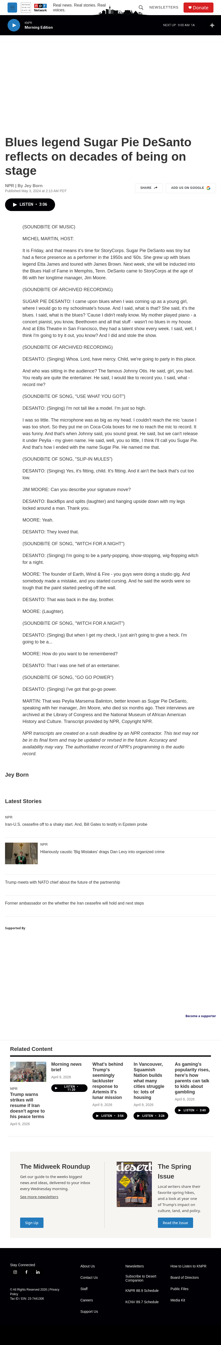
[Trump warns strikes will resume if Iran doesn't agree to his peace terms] (28, 1072)
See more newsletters (39, 1196)
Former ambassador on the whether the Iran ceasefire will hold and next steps (74, 903)
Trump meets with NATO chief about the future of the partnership (62, 882)
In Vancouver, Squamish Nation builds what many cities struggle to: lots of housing (149, 1081)
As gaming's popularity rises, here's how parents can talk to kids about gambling (192, 1078)
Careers (86, 1300)
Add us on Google (191, 188)
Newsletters (164, 7)
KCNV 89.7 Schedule (142, 1302)
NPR (9, 817)
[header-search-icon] (141, 8)
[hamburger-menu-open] (12, 8)
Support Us (89, 1312)
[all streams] (213, 25)
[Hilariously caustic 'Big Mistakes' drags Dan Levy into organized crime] (21, 853)
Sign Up (31, 1222)
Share (149, 188)
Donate (200, 7)
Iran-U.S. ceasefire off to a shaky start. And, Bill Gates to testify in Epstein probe (76, 824)
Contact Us (89, 1278)
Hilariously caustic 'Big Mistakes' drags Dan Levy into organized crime (102, 852)
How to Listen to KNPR (188, 1266)
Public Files (179, 1289)
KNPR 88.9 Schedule (142, 1291)
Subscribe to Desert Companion (140, 1278)
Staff (84, 1289)
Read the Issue (175, 1222)
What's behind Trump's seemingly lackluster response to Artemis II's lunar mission (108, 1081)
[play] (14, 25)
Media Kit (177, 1300)
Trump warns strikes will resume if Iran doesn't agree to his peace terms (27, 1105)
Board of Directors (184, 1278)
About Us (87, 1266)
